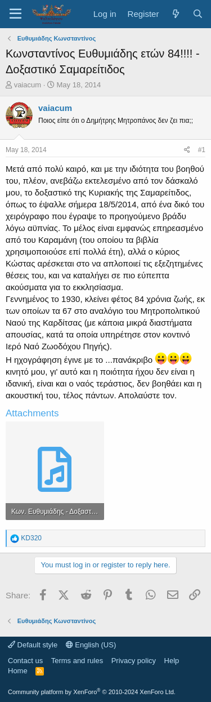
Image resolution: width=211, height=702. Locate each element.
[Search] (198, 13)
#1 (201, 150)
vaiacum (27, 85)
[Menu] (15, 14)
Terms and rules (77, 660)
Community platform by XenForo (92, 691)
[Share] (187, 150)
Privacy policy (133, 660)
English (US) (91, 645)
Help (171, 660)
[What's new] (175, 13)
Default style (32, 645)
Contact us (25, 660)
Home (18, 671)
